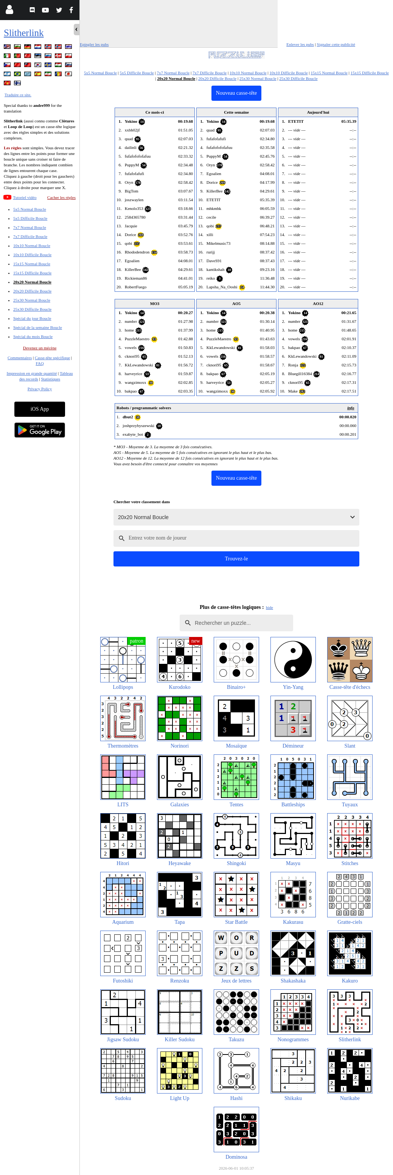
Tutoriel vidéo (24, 197)
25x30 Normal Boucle (31, 300)
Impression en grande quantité (31, 373)
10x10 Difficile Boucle (32, 254)
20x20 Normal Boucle (32, 282)
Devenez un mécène (40, 348)
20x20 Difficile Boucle (32, 291)
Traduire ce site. (18, 94)
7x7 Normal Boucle (29, 227)
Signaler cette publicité (336, 44)
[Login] (9, 11)
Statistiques (50, 379)
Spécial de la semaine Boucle (37, 327)
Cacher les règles (61, 197)
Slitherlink (24, 33)
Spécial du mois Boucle (33, 336)
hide (269, 607)
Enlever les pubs (300, 44)
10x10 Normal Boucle (31, 245)
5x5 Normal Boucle (29, 209)
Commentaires (20, 357)
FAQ (39, 363)
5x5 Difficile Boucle (30, 218)
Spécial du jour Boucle (32, 318)
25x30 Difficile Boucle (32, 309)
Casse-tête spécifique (52, 357)
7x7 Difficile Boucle (30, 236)
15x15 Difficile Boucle (32, 273)
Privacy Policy (40, 388)
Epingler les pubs (94, 44)
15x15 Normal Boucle (31, 263)
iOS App (40, 409)
